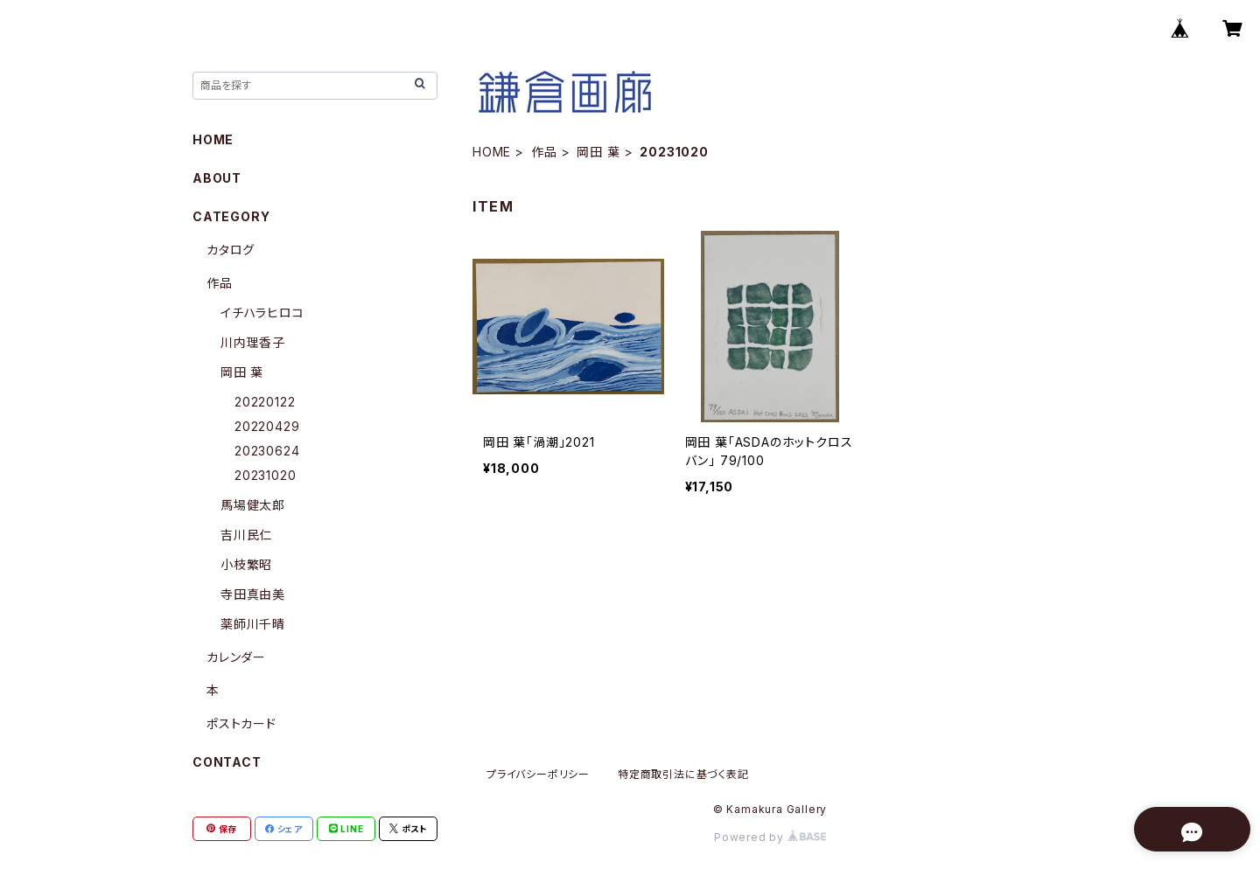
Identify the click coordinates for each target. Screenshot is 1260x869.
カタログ (230, 249)
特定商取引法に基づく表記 (683, 774)
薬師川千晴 (252, 623)
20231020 (265, 475)
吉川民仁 (246, 534)
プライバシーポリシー (538, 774)
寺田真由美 (252, 594)
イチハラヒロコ (262, 312)
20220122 (264, 401)
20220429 (266, 426)
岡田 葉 (598, 151)
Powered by (770, 837)
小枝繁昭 (246, 564)
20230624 (266, 450)
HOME (491, 151)
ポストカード (241, 723)
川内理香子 (252, 342)
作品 (544, 151)
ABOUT (217, 177)
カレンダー (236, 657)
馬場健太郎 (252, 504)
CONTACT (227, 761)
